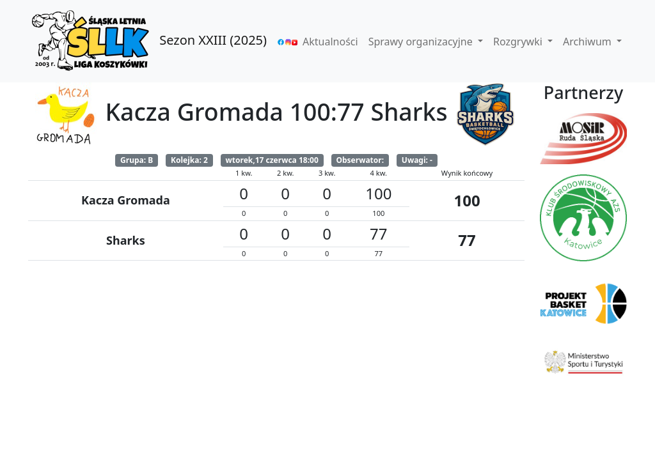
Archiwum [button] (588, 41)
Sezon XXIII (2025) (147, 41)
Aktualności (330, 41)
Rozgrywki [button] (519, 41)
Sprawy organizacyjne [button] (421, 41)
